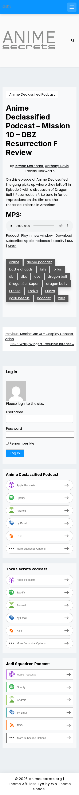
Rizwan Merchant (29, 165)
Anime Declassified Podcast (32, 94)
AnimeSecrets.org (45, 778)
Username (14, 412)
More (12, 245)
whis (61, 298)
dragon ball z (57, 283)
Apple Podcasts (37, 240)
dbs (24, 276)
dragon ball (57, 276)
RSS (70, 240)
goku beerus (19, 298)
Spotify (58, 240)
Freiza (33, 290)
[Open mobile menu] (71, 7)
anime (14, 262)
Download (63, 235)
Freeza (14, 290)
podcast (44, 298)
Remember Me (20, 443)
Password (14, 428)
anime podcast (39, 262)
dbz (37, 276)
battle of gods (20, 269)
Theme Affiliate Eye (26, 783)
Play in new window (37, 235)
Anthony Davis (57, 165)
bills (43, 269)
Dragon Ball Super (24, 283)
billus (58, 269)
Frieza (50, 290)
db (11, 276)
